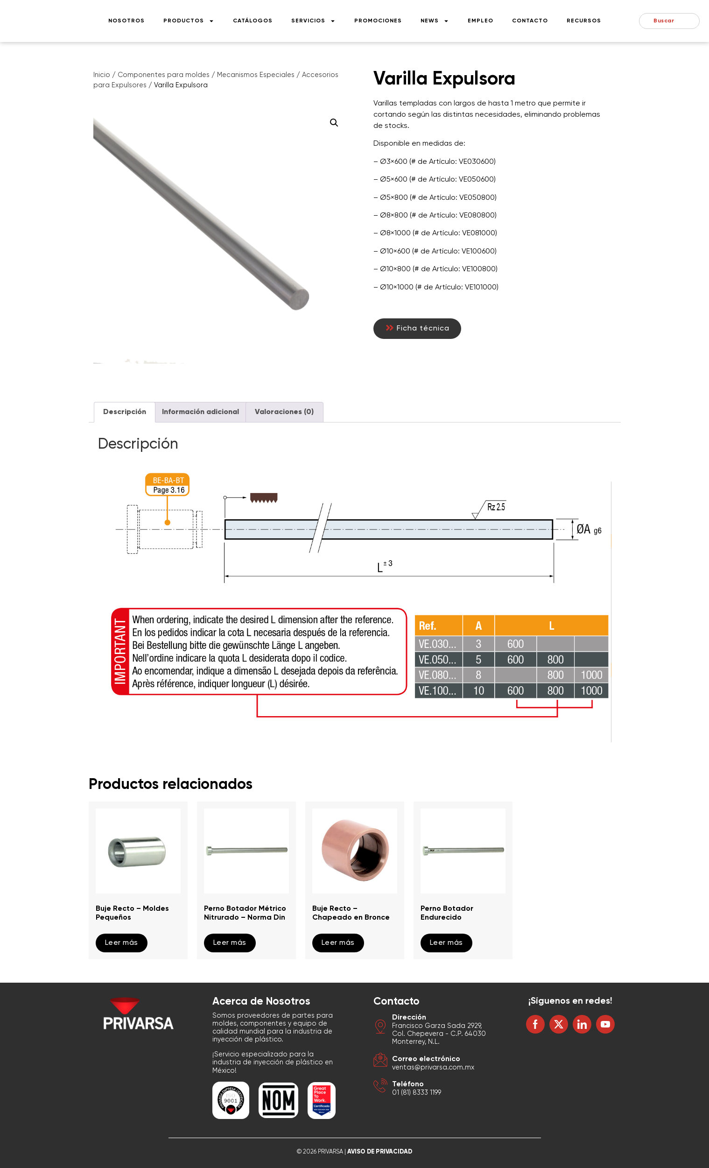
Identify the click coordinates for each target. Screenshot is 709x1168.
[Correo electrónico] (380, 1061)
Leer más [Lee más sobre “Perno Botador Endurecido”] (446, 943)
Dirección (409, 1017)
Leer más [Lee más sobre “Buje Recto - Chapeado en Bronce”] (338, 943)
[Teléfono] (380, 1087)
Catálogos (253, 21)
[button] (334, 122)
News (435, 21)
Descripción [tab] (124, 412)
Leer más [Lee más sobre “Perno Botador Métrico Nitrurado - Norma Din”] (229, 943)
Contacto (530, 21)
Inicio (101, 75)
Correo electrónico (426, 1059)
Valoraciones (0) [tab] (284, 412)
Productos (188, 21)
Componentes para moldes (164, 75)
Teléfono (408, 1084)
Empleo (480, 21)
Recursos (584, 21)
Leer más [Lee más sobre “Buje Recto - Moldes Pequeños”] (121, 943)
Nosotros (126, 21)
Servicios (313, 21)
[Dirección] (380, 1028)
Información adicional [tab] (200, 412)
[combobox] (669, 21)
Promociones (378, 21)
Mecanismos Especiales (256, 75)
